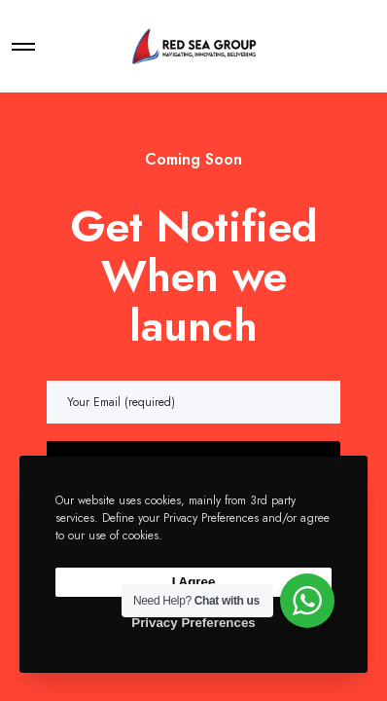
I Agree (194, 581)
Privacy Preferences (193, 622)
